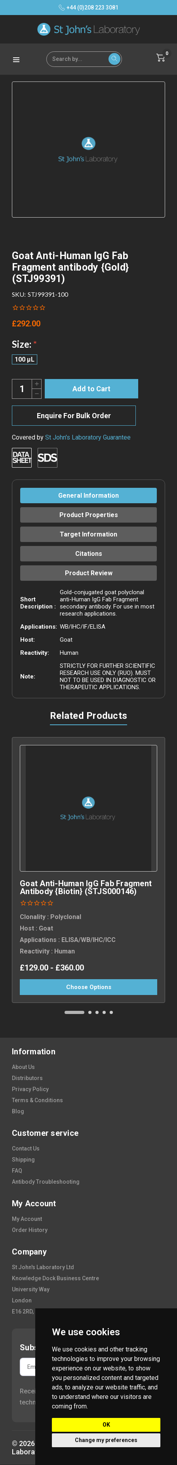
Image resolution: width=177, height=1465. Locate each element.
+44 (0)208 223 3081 (88, 7)
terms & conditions (37, 1100)
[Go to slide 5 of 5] (111, 1012)
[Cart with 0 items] (160, 57)
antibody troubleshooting (46, 1182)
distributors (27, 1078)
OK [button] (106, 1424)
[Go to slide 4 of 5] (104, 1012)
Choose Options (88, 987)
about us (23, 1067)
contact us (26, 1148)
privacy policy (30, 1089)
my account (27, 1219)
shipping (23, 1159)
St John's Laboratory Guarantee (88, 437)
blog (18, 1111)
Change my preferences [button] (106, 1440)
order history (30, 1230)
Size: (24, 344)
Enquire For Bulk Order (74, 415)
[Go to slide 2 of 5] (89, 1012)
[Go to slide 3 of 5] (97, 1012)
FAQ (17, 1170)
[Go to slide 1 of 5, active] (74, 1012)
